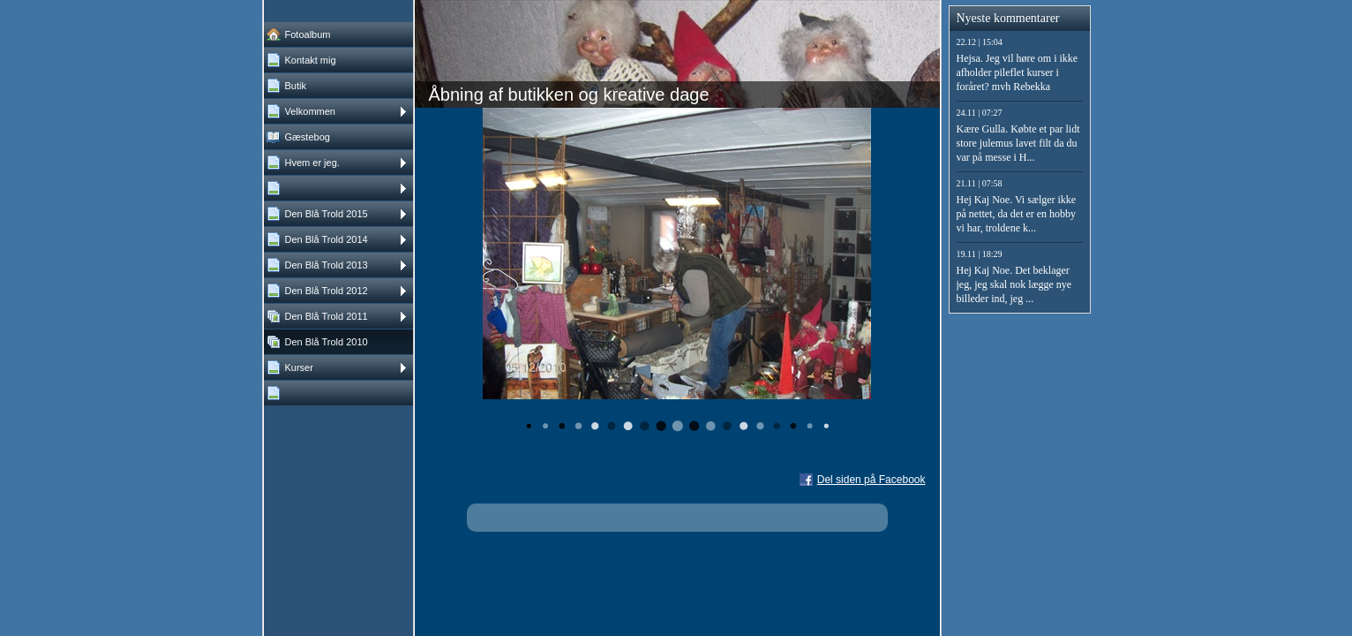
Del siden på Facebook (871, 479)
